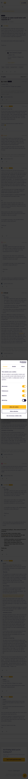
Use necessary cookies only (13, 415)
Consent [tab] (5, 366)
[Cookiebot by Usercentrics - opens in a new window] (20, 362)
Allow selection (14, 411)
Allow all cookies (14, 407)
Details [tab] (14, 366)
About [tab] (23, 366)
